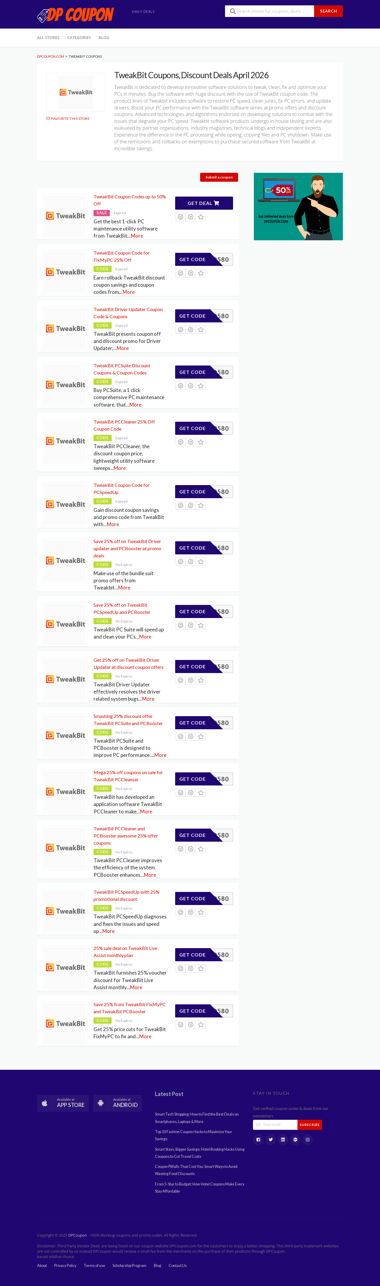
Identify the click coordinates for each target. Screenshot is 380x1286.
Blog (104, 37)
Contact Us (178, 1265)
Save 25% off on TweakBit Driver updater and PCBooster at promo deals (127, 548)
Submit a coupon (219, 177)
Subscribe (310, 1125)
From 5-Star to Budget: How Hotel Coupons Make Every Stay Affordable (199, 1188)
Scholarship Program (129, 1265)
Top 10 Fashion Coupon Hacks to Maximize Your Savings (193, 1135)
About (42, 1265)
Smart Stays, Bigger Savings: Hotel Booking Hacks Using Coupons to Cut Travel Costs (200, 1153)
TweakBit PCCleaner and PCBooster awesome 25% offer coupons (126, 836)
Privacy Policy (65, 1265)
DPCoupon (77, 1235)
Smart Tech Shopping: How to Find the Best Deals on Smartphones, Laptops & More (197, 1118)
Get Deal (203, 203)
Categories (79, 37)
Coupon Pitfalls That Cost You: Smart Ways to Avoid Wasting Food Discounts (196, 1170)
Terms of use (94, 1265)
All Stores (48, 37)
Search (328, 11)
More (137, 236)
